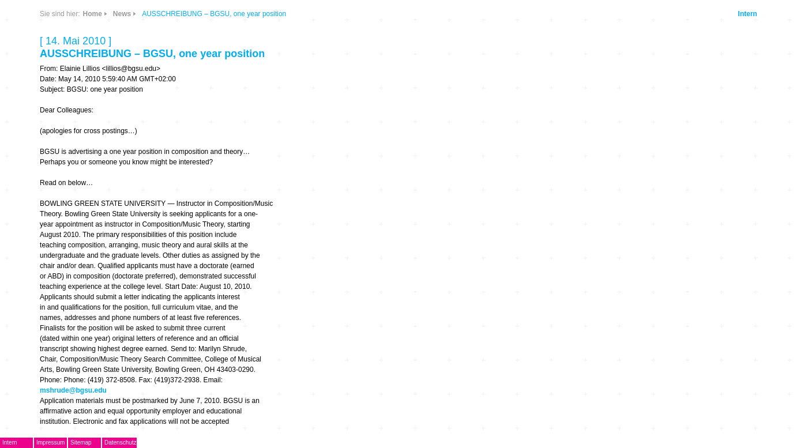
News (122, 14)
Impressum (50, 442)
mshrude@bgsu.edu (73, 390)
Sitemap (81, 442)
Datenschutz (120, 442)
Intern (747, 14)
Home (91, 14)
